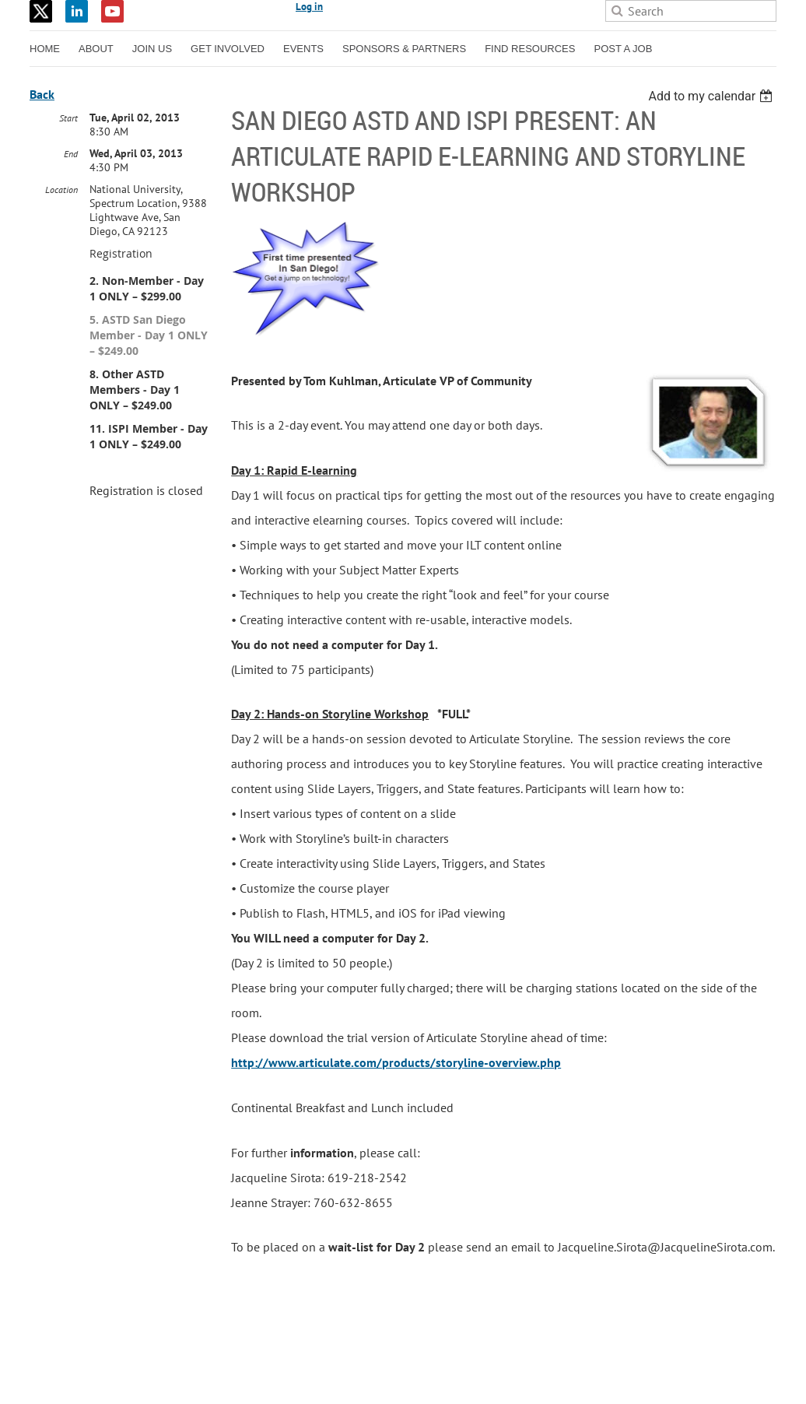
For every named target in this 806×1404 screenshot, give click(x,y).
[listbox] (712, 96)
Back (42, 94)
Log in (309, 6)
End (71, 154)
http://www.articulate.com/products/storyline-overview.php (396, 1062)
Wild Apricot (641, 1374)
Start (68, 118)
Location (61, 189)
